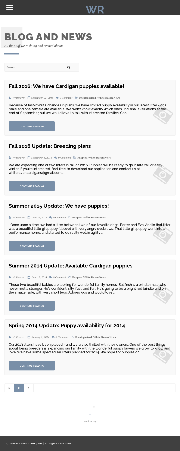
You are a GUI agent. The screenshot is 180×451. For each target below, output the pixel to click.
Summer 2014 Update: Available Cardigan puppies (71, 266)
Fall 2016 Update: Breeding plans (50, 146)
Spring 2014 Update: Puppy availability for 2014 (67, 325)
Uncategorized (87, 97)
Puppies (82, 157)
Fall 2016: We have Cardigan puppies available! (66, 86)
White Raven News (108, 97)
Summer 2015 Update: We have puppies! (59, 206)
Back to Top (90, 421)
